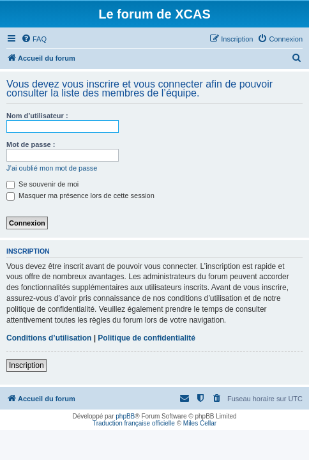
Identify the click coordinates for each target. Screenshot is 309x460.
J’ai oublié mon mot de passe (51, 168)
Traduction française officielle (134, 423)
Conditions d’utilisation (48, 338)
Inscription (26, 365)
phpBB (125, 416)
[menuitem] (34, 39)
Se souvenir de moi (42, 184)
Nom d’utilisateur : (37, 115)
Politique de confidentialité (146, 338)
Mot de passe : (30, 144)
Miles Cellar (199, 423)
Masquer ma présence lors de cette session (80, 195)
